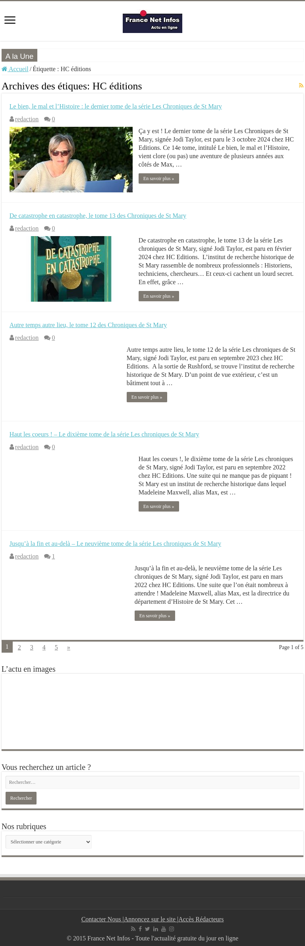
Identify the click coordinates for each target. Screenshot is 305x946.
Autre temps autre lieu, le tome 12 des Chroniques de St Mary (88, 325)
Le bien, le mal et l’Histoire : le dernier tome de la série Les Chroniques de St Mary (116, 106)
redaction (27, 119)
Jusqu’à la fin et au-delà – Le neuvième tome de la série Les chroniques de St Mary (115, 543)
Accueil (15, 69)
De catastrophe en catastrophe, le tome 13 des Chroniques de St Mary (98, 215)
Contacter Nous (102, 919)
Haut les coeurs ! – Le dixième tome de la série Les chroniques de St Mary (104, 434)
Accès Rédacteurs (201, 919)
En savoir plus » (158, 178)
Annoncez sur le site (150, 919)
